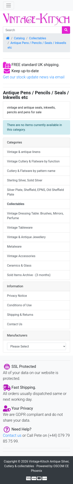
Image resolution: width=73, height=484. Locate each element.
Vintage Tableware (20, 227)
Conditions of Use (19, 305)
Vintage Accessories (21, 256)
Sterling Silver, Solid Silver (24, 180)
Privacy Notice (17, 296)
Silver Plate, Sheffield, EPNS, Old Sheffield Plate (35, 192)
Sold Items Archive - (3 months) (28, 275)
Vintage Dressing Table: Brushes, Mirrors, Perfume (35, 216)
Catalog (19, 38)
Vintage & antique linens (23, 152)
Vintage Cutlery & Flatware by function (33, 161)
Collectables (37, 38)
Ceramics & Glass (19, 265)
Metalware (14, 246)
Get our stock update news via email (33, 77)
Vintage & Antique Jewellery (26, 237)
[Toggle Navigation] (8, 5)
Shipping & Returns (20, 315)
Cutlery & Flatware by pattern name (31, 171)
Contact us (12, 435)
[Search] (32, 30)
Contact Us (14, 324)
